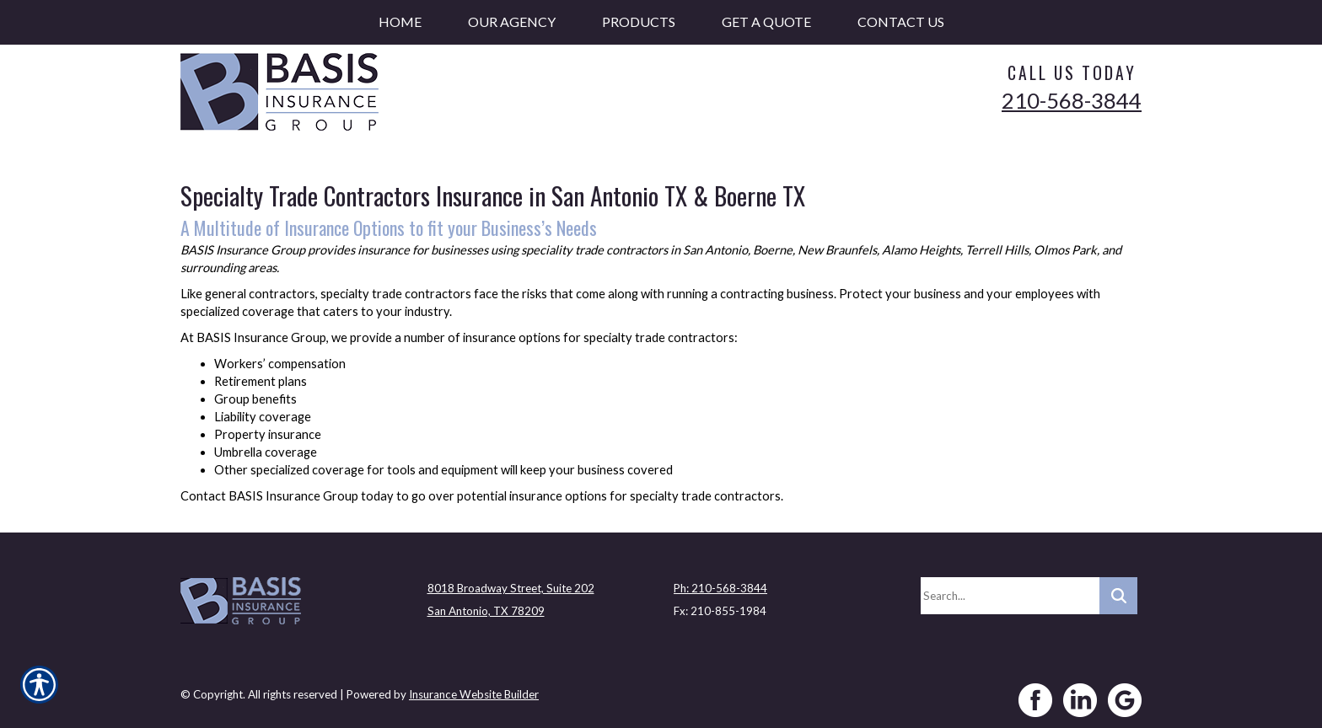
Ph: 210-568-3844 (720, 582)
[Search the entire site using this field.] (1010, 589)
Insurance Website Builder (474, 688)
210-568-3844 (1072, 100)
